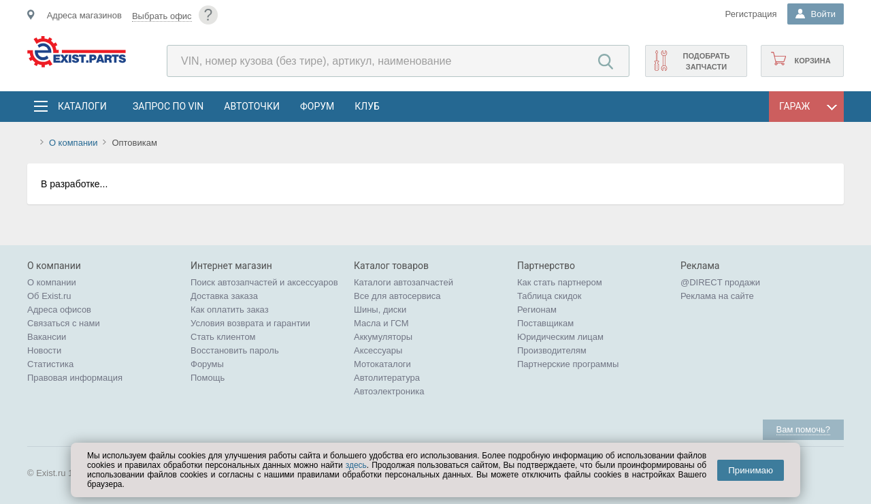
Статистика (50, 364)
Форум (317, 106)
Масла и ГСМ (381, 323)
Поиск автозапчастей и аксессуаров (264, 282)
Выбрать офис (162, 16)
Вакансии (46, 337)
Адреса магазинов (84, 15)
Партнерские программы (568, 364)
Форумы (207, 364)
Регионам (537, 309)
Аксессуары (378, 350)
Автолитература (387, 378)
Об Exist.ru (49, 296)
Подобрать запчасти (706, 61)
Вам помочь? (803, 429)
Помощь (208, 378)
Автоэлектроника (389, 391)
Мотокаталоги (382, 364)
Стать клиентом (223, 337)
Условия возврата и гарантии (250, 323)
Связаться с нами (63, 323)
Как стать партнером (559, 282)
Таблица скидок (549, 296)
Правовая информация (74, 378)
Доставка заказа (224, 296)
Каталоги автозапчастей (403, 282)
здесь (356, 465)
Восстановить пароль (235, 350)
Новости (44, 350)
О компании (73, 143)
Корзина (812, 61)
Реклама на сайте (717, 296)
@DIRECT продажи (720, 282)
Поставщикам (545, 323)
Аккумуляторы (383, 337)
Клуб (367, 106)
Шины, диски (380, 309)
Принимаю (750, 470)
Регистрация (751, 14)
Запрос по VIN (168, 106)
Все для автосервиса (397, 296)
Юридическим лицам (560, 337)
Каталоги (81, 106)
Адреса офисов (59, 309)
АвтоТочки (252, 106)
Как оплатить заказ (230, 309)
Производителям (552, 350)
